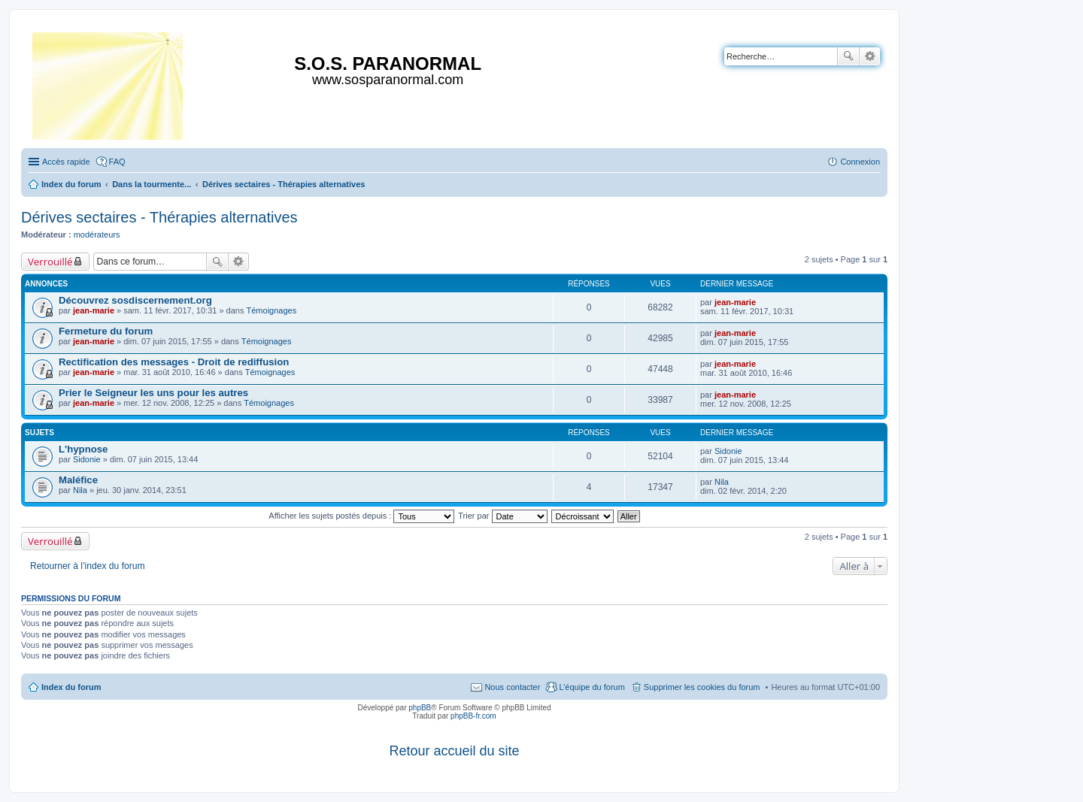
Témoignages (272, 310)
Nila (80, 490)
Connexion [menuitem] (860, 161)
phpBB (419, 708)
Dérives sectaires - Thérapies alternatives (159, 217)
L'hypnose (83, 449)
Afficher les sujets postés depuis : (361, 515)
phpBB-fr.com (473, 716)
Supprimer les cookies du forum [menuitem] (702, 687)
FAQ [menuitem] (117, 161)
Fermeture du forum (106, 331)
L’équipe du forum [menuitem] (591, 687)
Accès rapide (66, 161)
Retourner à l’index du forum (87, 566)
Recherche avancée (870, 56)
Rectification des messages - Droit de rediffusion (174, 362)
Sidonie (87, 459)
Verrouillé (50, 261)
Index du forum (71, 687)
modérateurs (97, 234)
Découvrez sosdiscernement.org (135, 300)
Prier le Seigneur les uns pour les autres (153, 392)
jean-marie (93, 310)
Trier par (502, 515)
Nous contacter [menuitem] (512, 687)
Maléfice (78, 480)
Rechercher (848, 56)
